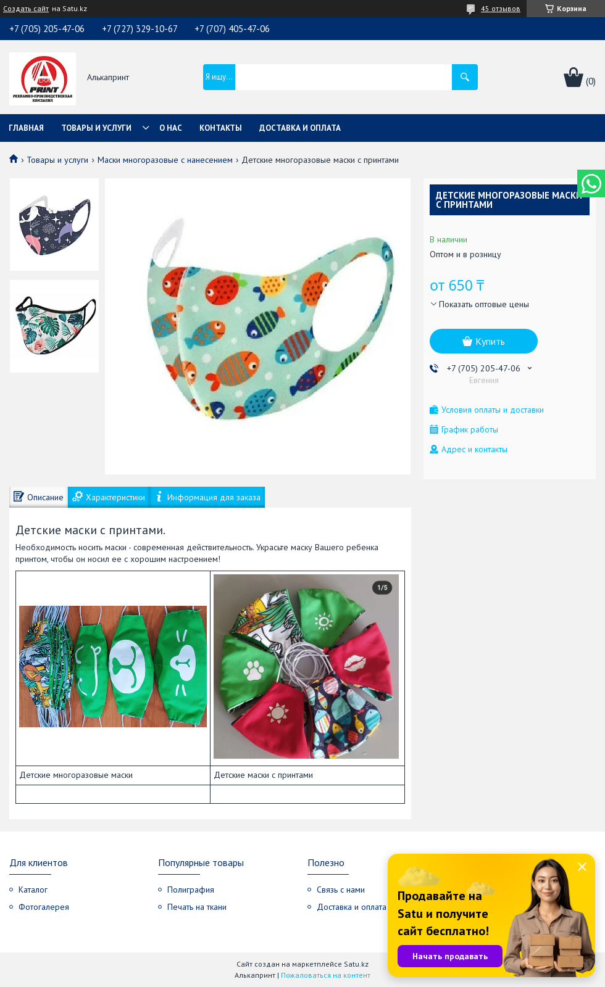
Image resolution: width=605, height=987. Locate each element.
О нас (170, 128)
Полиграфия (190, 889)
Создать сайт (26, 8)
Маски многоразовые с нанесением (165, 159)
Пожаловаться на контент (325, 975)
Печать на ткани (197, 906)
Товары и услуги (96, 128)
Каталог (33, 889)
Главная (26, 128)
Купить (490, 341)
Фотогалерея (44, 906)
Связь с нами (341, 889)
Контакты (220, 128)
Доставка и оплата (300, 128)
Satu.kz (356, 963)
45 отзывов (500, 8)
